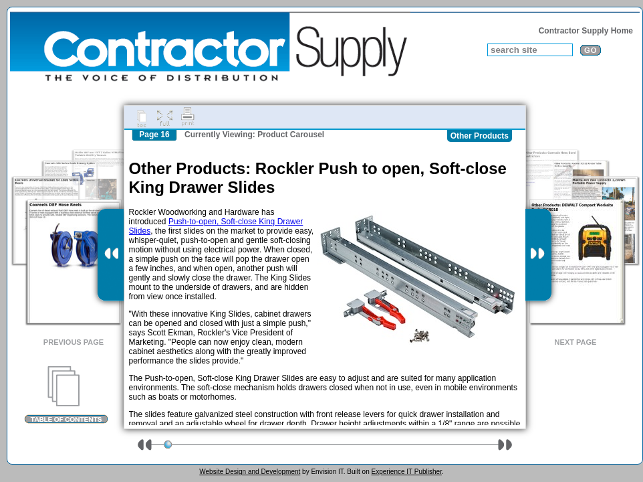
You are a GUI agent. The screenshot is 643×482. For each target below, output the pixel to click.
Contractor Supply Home (586, 30)
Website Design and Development (249, 471)
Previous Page (73, 342)
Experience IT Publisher (406, 471)
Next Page (576, 342)
